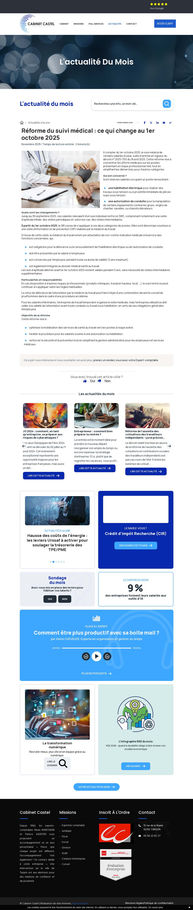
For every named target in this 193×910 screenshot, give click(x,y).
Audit (65, 853)
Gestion (66, 848)
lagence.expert (80, 903)
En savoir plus (156, 907)
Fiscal (64, 837)
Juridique (66, 831)
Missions (79, 24)
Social (65, 842)
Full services (96, 24)
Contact (131, 24)
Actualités (114, 24)
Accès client (165, 23)
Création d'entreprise (73, 859)
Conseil (66, 864)
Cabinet (64, 24)
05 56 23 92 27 (151, 836)
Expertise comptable (73, 825)
